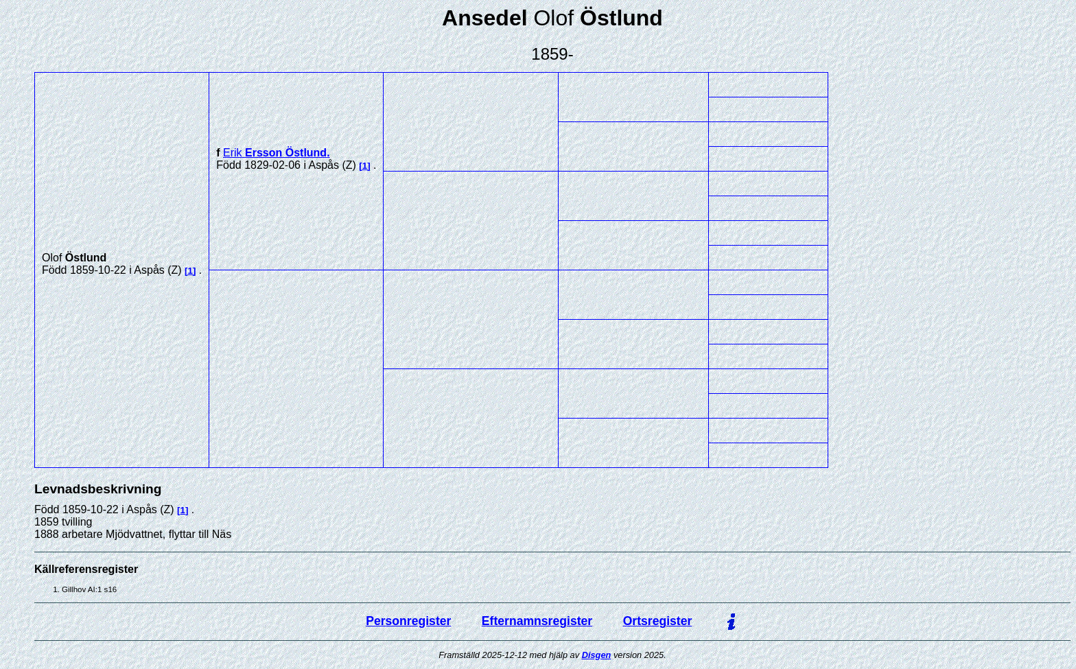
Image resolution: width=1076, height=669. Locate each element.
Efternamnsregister (537, 621)
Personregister (408, 621)
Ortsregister (657, 621)
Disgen (596, 655)
